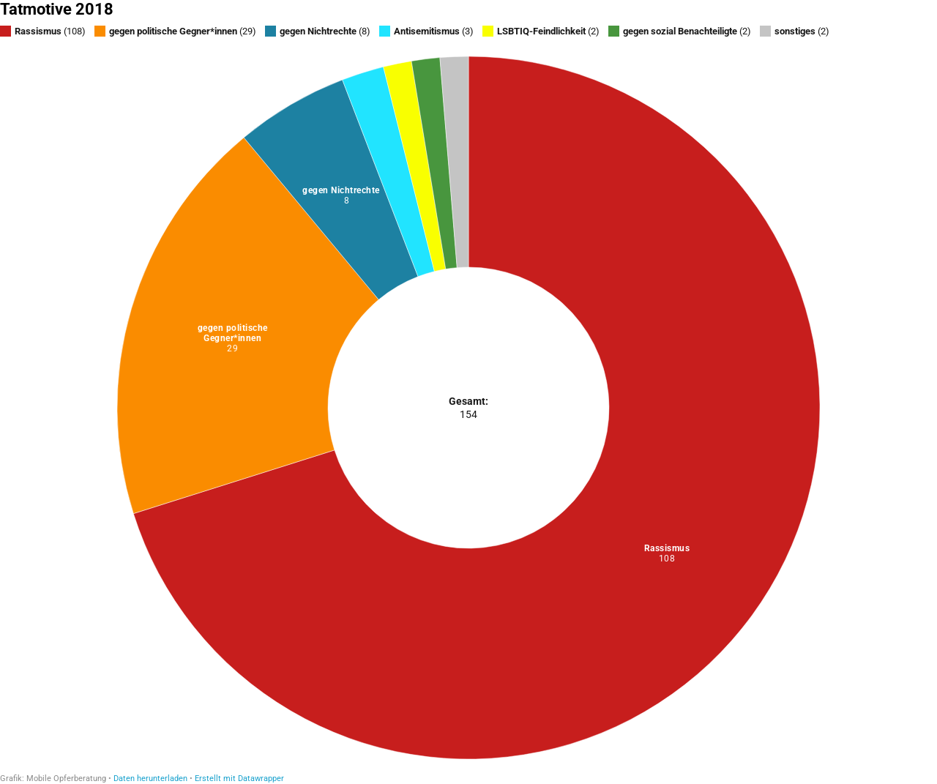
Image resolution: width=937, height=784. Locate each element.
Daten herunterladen (150, 778)
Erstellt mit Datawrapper (239, 778)
